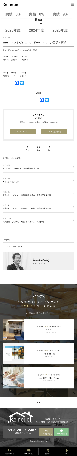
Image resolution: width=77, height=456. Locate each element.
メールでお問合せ (54, 132)
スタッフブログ (11, 246)
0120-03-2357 (22, 132)
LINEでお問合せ (61, 434)
